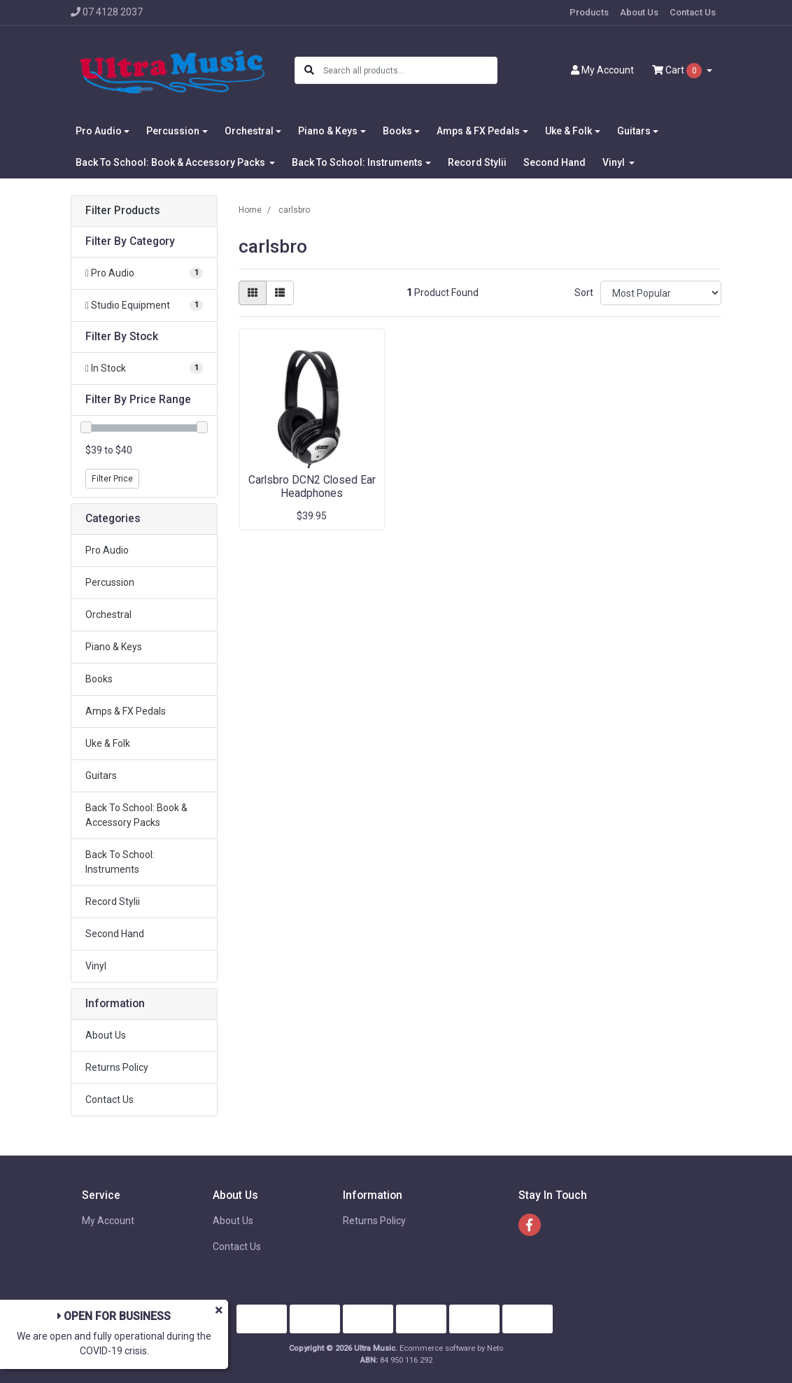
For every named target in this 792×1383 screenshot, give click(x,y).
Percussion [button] (172, 130)
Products (589, 12)
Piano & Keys (113, 646)
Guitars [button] (634, 130)
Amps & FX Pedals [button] (478, 130)
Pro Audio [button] (99, 130)
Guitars (101, 775)
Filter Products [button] (122, 210)
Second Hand (554, 162)
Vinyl (95, 965)
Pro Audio (107, 550)
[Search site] (309, 70)
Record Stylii (477, 162)
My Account (108, 1220)
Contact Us (693, 12)
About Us (639, 12)
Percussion (109, 582)
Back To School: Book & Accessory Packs (136, 815)
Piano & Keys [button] (328, 130)
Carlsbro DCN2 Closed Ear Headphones (312, 486)
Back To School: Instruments (120, 862)
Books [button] (397, 130)
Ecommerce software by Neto (451, 1348)
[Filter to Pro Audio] (144, 273)
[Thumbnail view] (253, 293)
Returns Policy (116, 1067)
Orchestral (108, 614)
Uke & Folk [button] (568, 130)
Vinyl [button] (614, 162)
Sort (583, 292)
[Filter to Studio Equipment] (144, 305)
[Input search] (409, 70)
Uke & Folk (107, 743)
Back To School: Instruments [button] (357, 162)
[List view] (280, 293)
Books (99, 679)
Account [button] (602, 70)
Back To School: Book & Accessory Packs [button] (171, 162)
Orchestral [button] (249, 130)
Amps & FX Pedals (125, 711)
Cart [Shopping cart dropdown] (678, 70)
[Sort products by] (660, 293)
